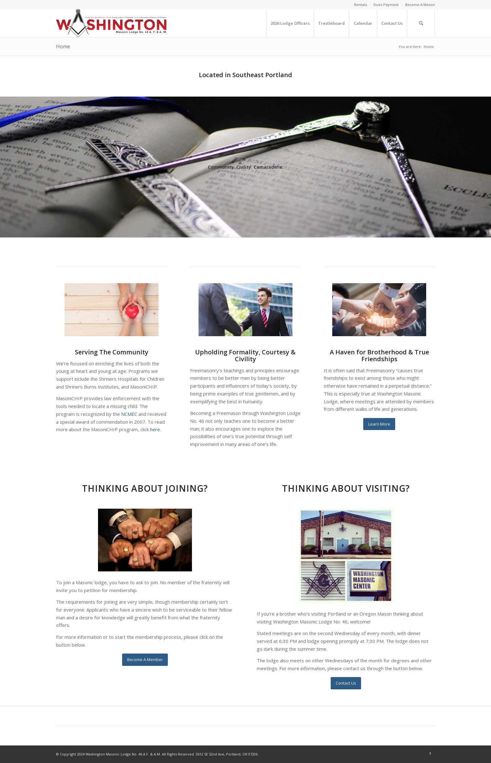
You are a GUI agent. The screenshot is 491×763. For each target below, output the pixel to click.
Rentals (360, 4)
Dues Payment (386, 4)
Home (63, 46)
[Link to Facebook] (430, 753)
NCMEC (129, 414)
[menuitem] (360, 4)
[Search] (421, 23)
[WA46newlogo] (111, 23)
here (155, 429)
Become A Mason (420, 4)
